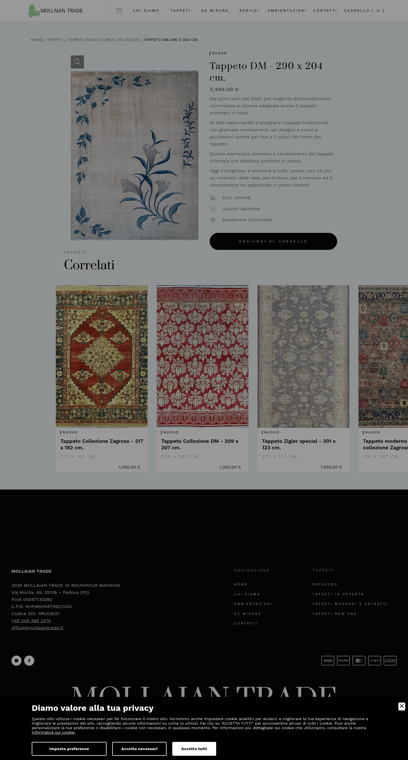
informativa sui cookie (53, 732)
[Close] (401, 706)
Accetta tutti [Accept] (194, 748)
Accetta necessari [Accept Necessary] (139, 748)
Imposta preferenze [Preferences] (69, 748)
